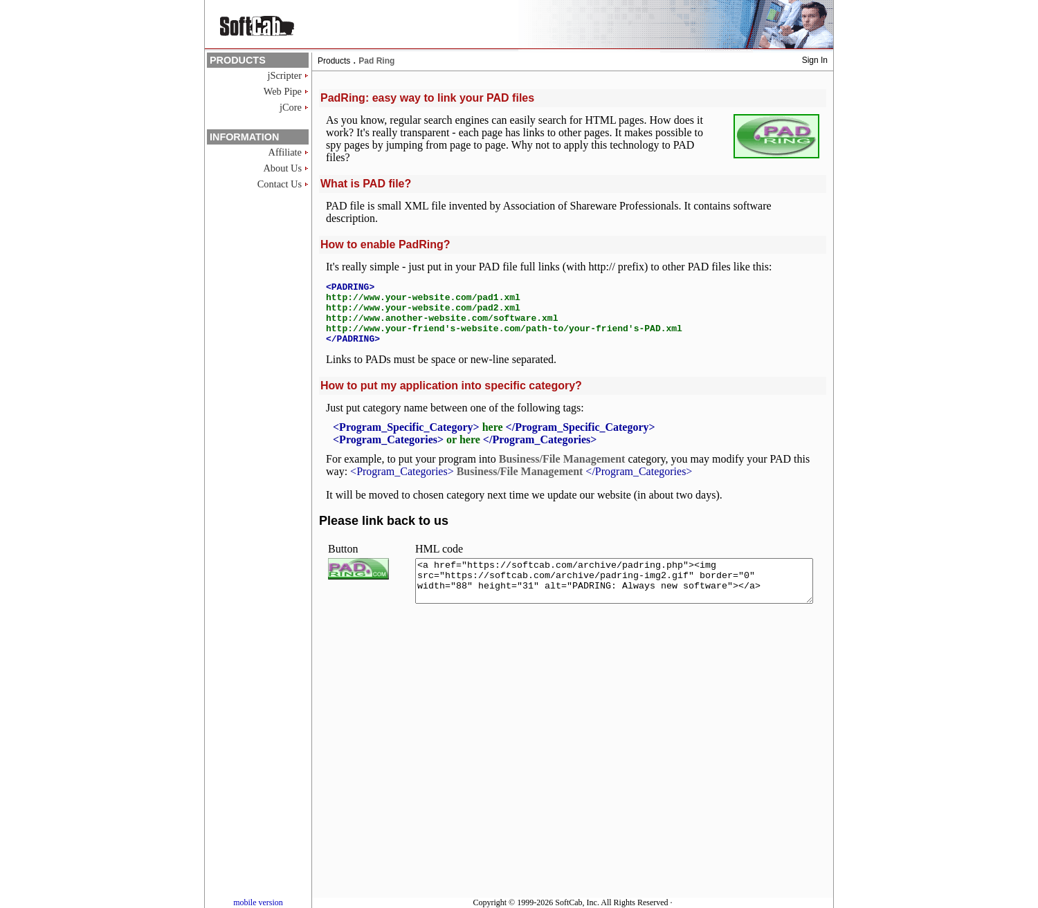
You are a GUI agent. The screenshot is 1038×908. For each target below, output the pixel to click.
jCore (291, 107)
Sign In (815, 60)
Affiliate (285, 152)
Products (334, 61)
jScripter (284, 75)
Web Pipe (283, 91)
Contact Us (279, 183)
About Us (282, 168)
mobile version (258, 902)
